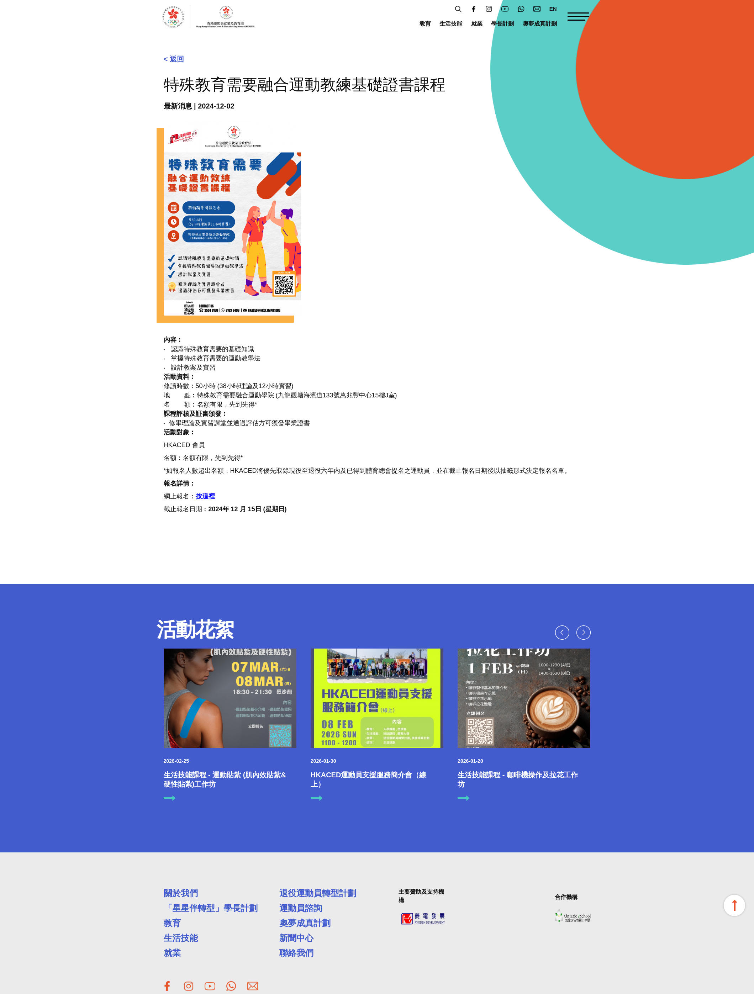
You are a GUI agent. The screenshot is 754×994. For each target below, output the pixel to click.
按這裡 (205, 496)
